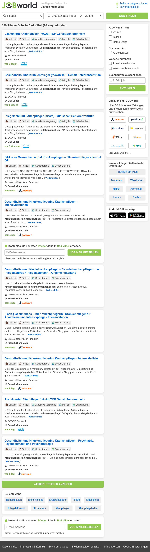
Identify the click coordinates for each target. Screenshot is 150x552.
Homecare (40, 508)
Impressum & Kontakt (32, 546)
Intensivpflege (35, 499)
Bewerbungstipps (129, 6)
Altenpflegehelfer (88, 508)
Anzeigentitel (120, 52)
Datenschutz (9, 546)
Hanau (117, 197)
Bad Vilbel (35, 25)
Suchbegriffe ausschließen (125, 75)
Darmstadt (136, 188)
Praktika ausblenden (124, 63)
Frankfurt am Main (127, 171)
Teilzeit (117, 37)
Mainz (116, 188)
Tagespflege (93, 499)
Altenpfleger (62, 508)
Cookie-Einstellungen (135, 546)
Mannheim (117, 180)
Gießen (136, 197)
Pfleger (12, 25)
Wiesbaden (136, 180)
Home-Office (120, 42)
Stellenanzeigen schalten (133, 3)
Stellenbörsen (112, 546)
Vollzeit (117, 32)
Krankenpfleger (58, 499)
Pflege (76, 499)
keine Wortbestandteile (126, 68)
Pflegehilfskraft (16, 508)
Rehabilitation (14, 499)
